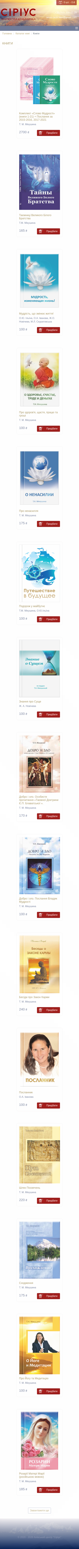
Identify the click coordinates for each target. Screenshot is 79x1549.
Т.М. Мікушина (27, 223)
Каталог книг (23, 33)
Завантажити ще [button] (39, 1510)
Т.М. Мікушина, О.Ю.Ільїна (34, 610)
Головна (7, 33)
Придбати (51, 133)
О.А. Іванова (26, 1097)
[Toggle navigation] (76, 28)
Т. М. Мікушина (27, 124)
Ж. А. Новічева (27, 706)
